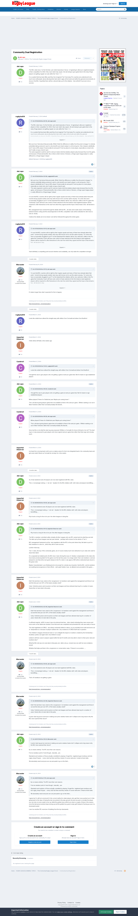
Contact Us (71, 902)
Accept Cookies (106, 912)
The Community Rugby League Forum (40, 59)
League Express (75, 9)
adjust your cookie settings (64, 912)
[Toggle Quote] (31, 121)
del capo (20, 66)
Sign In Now (73, 842)
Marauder (20, 265)
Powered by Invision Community (69, 906)
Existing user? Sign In (110, 3)
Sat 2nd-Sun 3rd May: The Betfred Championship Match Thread (112, 94)
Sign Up (123, 3)
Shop (27, 9)
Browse (59, 9)
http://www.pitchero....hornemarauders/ (40, 303)
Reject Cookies (120, 912)
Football (106, 113)
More (84, 9)
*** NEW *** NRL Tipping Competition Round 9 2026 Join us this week (112, 105)
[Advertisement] (69, 34)
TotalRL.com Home (18, 9)
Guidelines (51, 9)
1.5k (20, 81)
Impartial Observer (20, 338)
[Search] (105, 9)
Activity (66, 9)
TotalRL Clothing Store (38, 9)
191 (20, 377)
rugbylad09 (20, 116)
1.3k (20, 354)
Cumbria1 (20, 361)
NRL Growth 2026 (109, 120)
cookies (23, 912)
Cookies (78, 902)
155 (20, 132)
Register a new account (34, 842)
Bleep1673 (106, 115)
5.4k (20, 280)
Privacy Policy (62, 902)
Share (78, 58)
